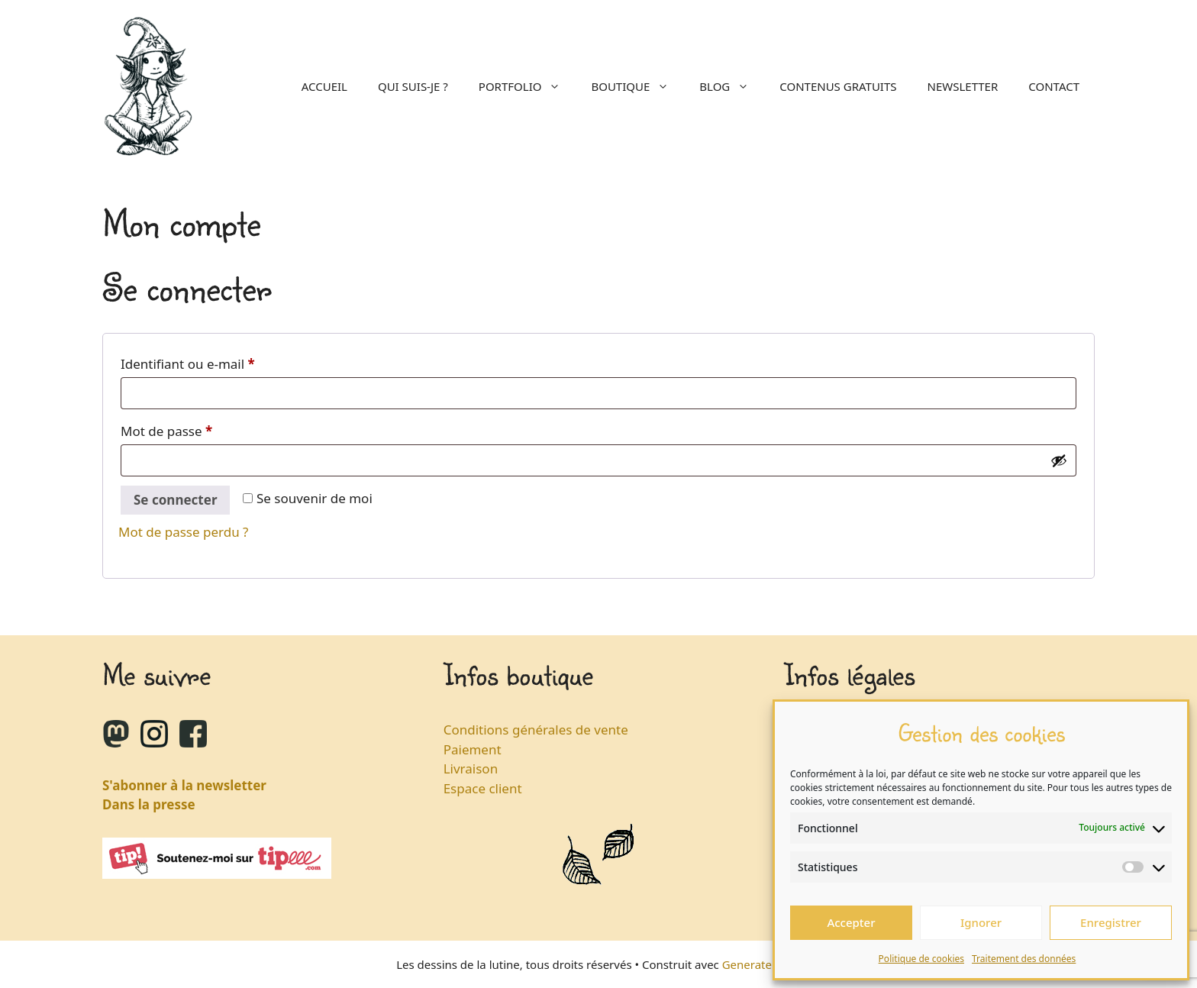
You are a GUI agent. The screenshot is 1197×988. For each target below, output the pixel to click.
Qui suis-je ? (413, 86)
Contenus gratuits (837, 86)
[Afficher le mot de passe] (1058, 460)
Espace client (483, 788)
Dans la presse (148, 804)
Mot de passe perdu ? (183, 532)
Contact (1053, 86)
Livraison (471, 768)
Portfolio (527, 86)
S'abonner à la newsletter (184, 785)
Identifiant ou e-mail (221, 362)
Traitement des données (1024, 958)
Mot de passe (200, 429)
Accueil (324, 86)
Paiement (473, 749)
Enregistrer (1110, 922)
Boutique (637, 86)
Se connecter (175, 500)
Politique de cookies (921, 958)
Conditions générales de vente (536, 729)
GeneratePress (761, 964)
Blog (731, 86)
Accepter (851, 922)
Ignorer (981, 922)
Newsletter (963, 86)
